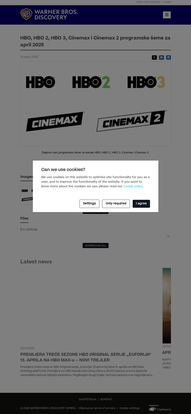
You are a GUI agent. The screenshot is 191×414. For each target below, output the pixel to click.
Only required (116, 203)
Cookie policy (133, 186)
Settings (89, 203)
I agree (141, 203)
